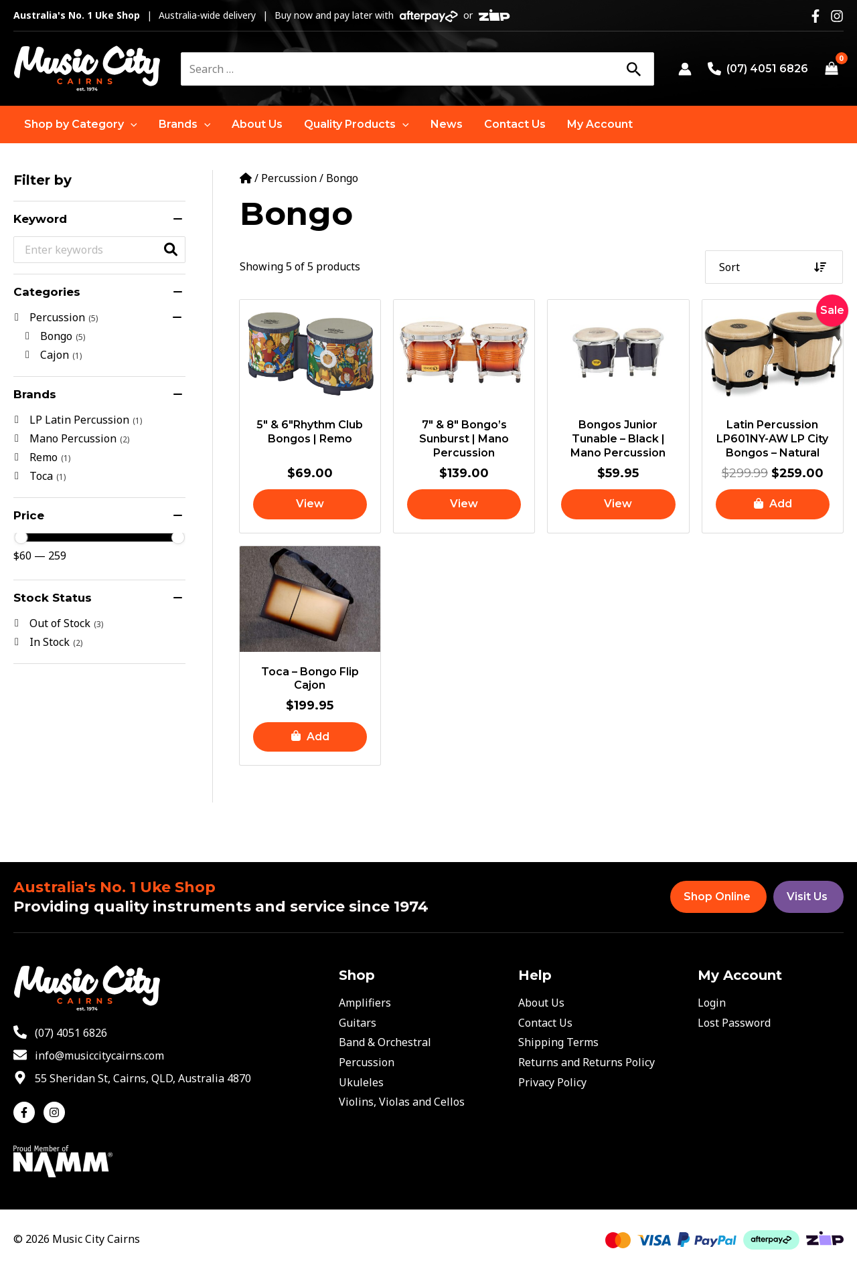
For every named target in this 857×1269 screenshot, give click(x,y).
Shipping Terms (558, 1042)
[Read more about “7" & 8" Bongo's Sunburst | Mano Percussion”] (464, 504)
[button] (80, 124)
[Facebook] (815, 16)
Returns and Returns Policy (586, 1062)
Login (712, 1002)
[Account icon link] (685, 69)
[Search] (633, 69)
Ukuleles (361, 1082)
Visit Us (807, 896)
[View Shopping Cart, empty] (831, 69)
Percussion (289, 178)
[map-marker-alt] (132, 1078)
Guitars (357, 1022)
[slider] (20, 537)
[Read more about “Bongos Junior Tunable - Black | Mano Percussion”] (618, 504)
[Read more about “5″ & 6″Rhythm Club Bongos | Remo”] (310, 504)
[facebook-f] (27, 1112)
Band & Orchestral (385, 1042)
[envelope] (88, 1055)
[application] (130, 124)
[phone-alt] (60, 1032)
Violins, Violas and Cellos (402, 1101)
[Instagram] (837, 16)
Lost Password (734, 1022)
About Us (541, 1002)
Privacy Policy (552, 1082)
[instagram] (56, 1112)
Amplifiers (365, 1002)
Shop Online (717, 896)
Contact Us (545, 1022)
